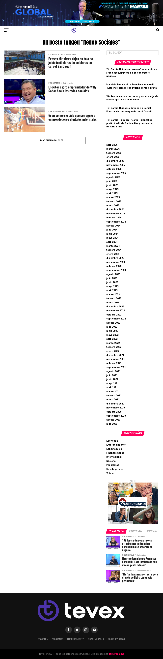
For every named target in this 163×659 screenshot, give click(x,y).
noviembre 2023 (115, 262)
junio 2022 (112, 331)
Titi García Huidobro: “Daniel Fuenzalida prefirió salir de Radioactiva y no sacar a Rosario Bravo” (129, 123)
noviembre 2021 (115, 359)
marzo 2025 (113, 197)
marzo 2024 (113, 246)
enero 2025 (112, 205)
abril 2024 (111, 242)
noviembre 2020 (115, 407)
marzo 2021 (113, 391)
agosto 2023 (113, 274)
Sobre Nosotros (116, 639)
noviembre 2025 (115, 165)
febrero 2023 (113, 298)
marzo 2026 (113, 148)
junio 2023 (112, 282)
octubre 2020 (113, 411)
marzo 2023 (113, 294)
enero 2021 (112, 399)
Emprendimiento (116, 444)
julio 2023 (111, 278)
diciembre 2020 (115, 403)
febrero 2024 (113, 250)
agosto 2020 (113, 419)
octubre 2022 (113, 314)
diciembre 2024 (115, 209)
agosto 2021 (113, 371)
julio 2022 (111, 326)
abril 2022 (111, 339)
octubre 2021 (113, 363)
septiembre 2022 (116, 318)
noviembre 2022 (115, 310)
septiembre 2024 (116, 221)
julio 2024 (111, 229)
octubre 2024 (113, 217)
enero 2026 (112, 157)
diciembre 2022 (115, 306)
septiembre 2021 (116, 367)
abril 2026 (111, 144)
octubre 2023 (113, 266)
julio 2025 (111, 181)
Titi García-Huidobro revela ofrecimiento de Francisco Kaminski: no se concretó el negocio (131, 72)
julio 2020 (111, 424)
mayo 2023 (112, 286)
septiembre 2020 (116, 415)
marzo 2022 (113, 343)
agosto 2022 (113, 322)
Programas (112, 465)
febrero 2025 (113, 201)
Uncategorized (114, 469)
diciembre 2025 (115, 161)
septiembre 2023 (116, 270)
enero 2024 (112, 254)
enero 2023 (112, 302)
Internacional (114, 457)
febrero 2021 (113, 395)
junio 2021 (112, 379)
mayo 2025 (112, 189)
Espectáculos (114, 449)
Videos (110, 473)
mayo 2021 (112, 383)
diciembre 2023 (115, 258)
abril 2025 (111, 193)
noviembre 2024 (115, 213)
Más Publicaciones (51, 140)
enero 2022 (112, 351)
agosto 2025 (113, 177)
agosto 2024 (113, 225)
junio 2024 (112, 233)
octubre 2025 (113, 169)
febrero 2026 (113, 153)
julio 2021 (111, 375)
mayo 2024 (112, 237)
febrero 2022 (113, 347)
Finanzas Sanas (115, 453)
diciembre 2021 (115, 355)
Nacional (111, 461)
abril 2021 (111, 387)
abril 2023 (111, 290)
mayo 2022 (112, 335)
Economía (112, 440)
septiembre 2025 (116, 173)
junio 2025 (112, 185)
